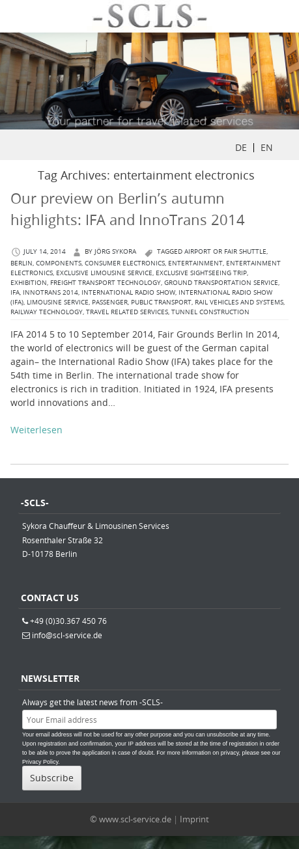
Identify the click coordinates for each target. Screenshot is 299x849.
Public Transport (161, 302)
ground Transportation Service (221, 282)
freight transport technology (105, 282)
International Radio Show (128, 292)
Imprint (194, 819)
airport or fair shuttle (225, 251)
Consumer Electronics (125, 263)
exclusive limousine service (104, 273)
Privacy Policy (40, 762)
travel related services (127, 312)
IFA (15, 292)
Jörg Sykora (115, 251)
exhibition (28, 282)
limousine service (58, 302)
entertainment (195, 263)
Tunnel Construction (210, 312)
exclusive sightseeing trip (201, 273)
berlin (21, 263)
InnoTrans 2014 (50, 292)
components (58, 263)
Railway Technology (46, 312)
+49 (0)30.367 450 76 (68, 620)
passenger (110, 302)
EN (267, 147)
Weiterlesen (36, 430)
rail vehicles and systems (239, 302)
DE (241, 147)
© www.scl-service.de (130, 819)
